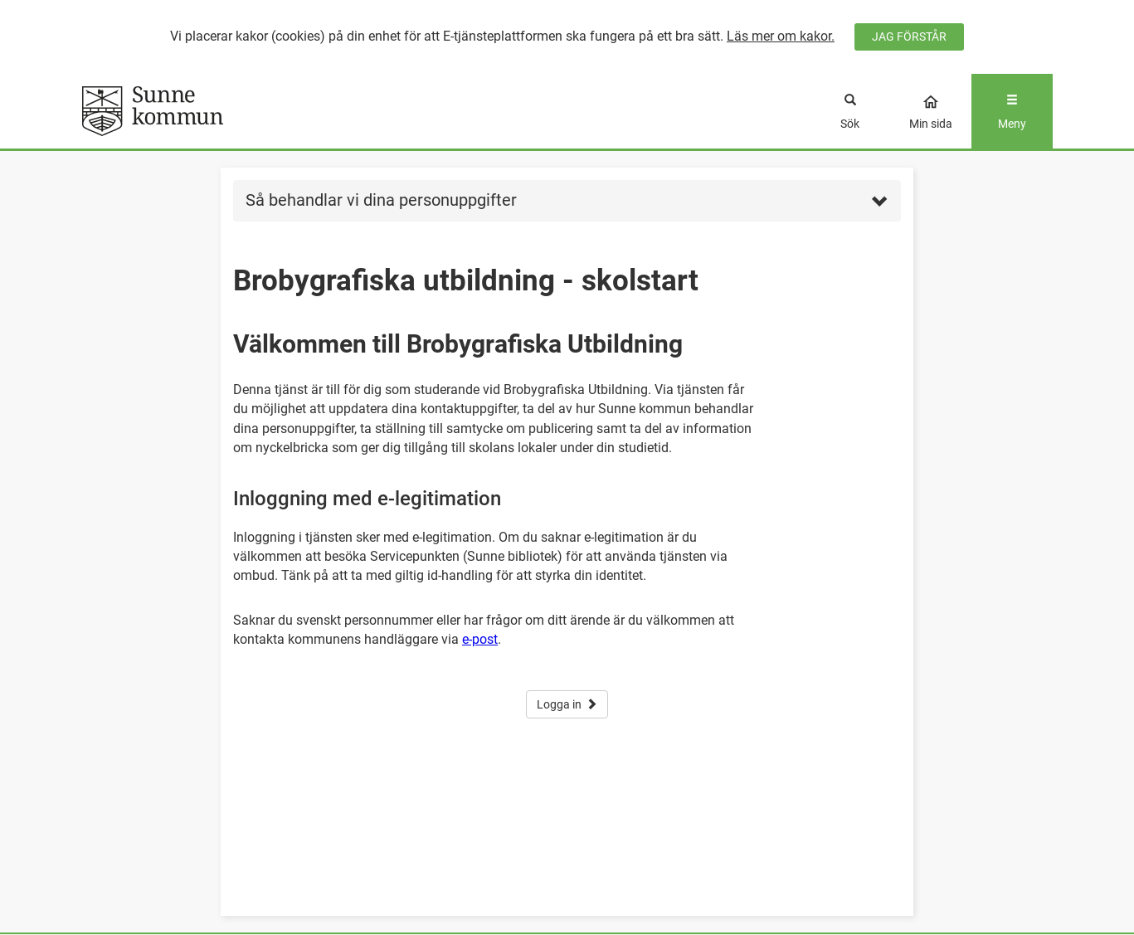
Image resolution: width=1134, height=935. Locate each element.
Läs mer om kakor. (781, 36)
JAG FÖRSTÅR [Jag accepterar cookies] (909, 36)
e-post (480, 639)
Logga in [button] (567, 704)
